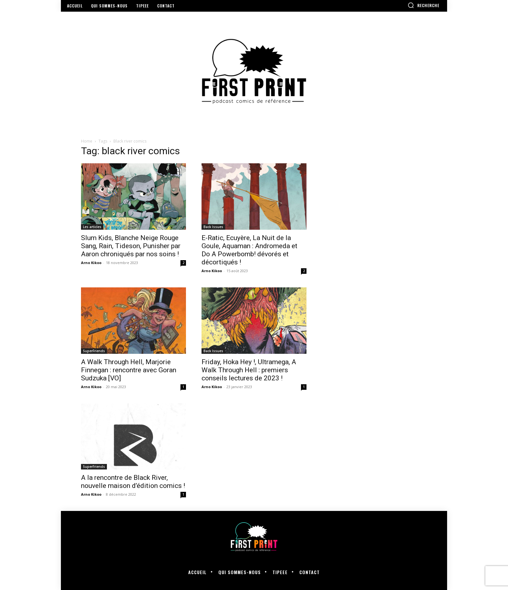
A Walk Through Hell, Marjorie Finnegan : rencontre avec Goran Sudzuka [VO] (128, 370)
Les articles (92, 227)
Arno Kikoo (91, 262)
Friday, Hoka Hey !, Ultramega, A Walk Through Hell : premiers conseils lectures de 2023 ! (249, 370)
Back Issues (213, 227)
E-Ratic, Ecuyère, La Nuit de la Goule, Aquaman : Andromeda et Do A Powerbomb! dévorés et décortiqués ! (249, 250)
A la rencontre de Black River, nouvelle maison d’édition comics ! (133, 482)
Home (86, 141)
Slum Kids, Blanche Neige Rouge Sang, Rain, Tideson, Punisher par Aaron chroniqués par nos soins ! (130, 246)
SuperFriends (94, 351)
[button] (423, 5)
